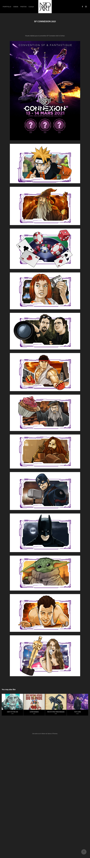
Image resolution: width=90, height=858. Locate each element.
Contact (31, 7)
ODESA (15, 7)
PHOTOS (23, 7)
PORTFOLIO (7, 7)
